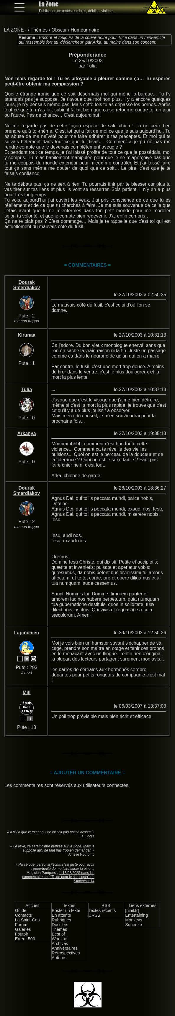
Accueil (32, 905)
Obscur (59, 29)
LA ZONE (14, 29)
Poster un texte (66, 910)
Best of (58, 934)
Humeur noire (85, 29)
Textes (69, 905)
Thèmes (39, 29)
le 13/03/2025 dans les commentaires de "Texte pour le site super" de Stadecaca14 (58, 877)
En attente (61, 915)
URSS (94, 915)
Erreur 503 (25, 938)
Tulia (91, 65)
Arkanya (26, 433)
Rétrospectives (66, 953)
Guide (20, 910)
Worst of (59, 938)
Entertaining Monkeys (136, 917)
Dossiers (60, 924)
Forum (21, 924)
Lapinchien (26, 632)
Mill (27, 692)
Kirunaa (26, 334)
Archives (60, 943)
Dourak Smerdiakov (26, 285)
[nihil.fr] (132, 910)
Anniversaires (64, 948)
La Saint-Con (27, 920)
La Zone (48, 4)
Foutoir (21, 934)
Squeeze (133, 924)
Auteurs (59, 957)
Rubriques (61, 920)
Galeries (23, 929)
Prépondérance (87, 55)
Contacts (23, 915)
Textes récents (102, 910)
